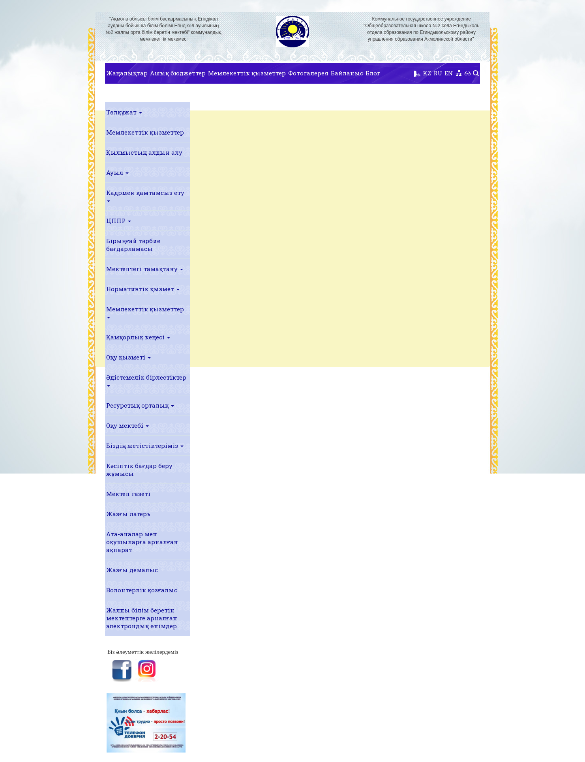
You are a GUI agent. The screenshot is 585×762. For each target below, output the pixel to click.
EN (448, 73)
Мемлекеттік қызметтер (247, 73)
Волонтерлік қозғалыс (141, 590)
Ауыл (117, 172)
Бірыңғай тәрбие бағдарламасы (133, 245)
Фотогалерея (308, 73)
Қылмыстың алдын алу (144, 152)
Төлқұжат (124, 112)
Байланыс (347, 73)
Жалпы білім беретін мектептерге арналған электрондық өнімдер (141, 618)
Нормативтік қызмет (143, 289)
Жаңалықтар (127, 73)
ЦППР (118, 221)
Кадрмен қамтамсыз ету (145, 195)
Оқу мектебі (127, 425)
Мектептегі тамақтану (144, 269)
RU (437, 73)
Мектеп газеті (128, 494)
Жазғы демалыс (132, 570)
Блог (373, 73)
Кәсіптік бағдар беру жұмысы (139, 469)
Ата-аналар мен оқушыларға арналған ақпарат (142, 542)
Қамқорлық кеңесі (138, 337)
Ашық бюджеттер (178, 73)
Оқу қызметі (128, 357)
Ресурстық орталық (140, 405)
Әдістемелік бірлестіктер (146, 380)
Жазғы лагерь (128, 514)
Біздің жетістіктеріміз (145, 445)
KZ (427, 73)
